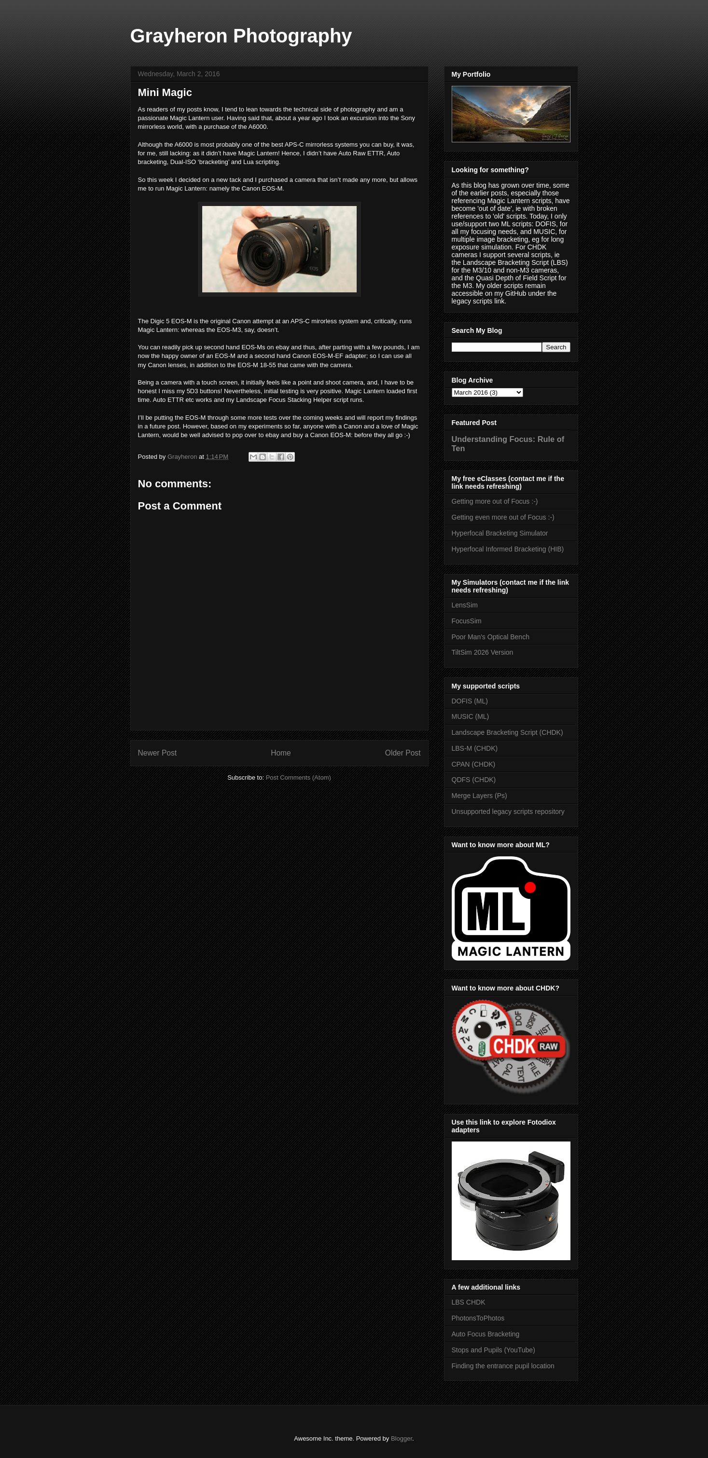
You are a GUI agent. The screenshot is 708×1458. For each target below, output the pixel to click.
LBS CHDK (469, 1302)
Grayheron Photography (241, 35)
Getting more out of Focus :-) (495, 501)
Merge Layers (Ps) (479, 795)
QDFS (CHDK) (474, 780)
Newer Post (157, 753)
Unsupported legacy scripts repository (508, 811)
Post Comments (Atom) (298, 777)
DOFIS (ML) (470, 701)
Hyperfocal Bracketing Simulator (500, 533)
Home (281, 753)
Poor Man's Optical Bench (490, 637)
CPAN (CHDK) (474, 764)
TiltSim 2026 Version (483, 652)
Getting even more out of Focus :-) (503, 517)
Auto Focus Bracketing (486, 1334)
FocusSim (467, 621)
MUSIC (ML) (470, 716)
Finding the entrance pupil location (503, 1366)
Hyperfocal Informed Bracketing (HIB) (508, 549)
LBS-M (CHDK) (475, 748)
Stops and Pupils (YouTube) (493, 1350)
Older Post (403, 753)
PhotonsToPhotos (478, 1318)
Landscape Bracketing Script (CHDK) (507, 732)
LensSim (465, 605)
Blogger (401, 1438)
